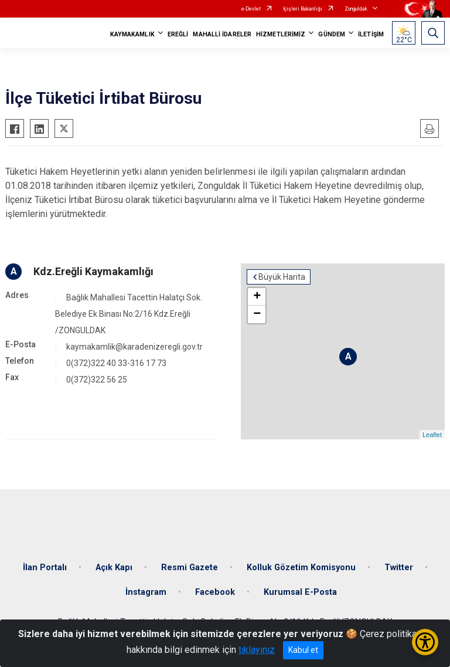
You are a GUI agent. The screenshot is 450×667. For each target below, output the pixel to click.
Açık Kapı (114, 568)
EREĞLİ (178, 34)
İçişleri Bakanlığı (302, 9)
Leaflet (432, 434)
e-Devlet (251, 9)
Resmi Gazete (189, 568)
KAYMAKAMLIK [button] (132, 34)
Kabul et (303, 650)
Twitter (398, 568)
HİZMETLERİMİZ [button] (280, 34)
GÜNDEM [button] (331, 34)
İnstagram (145, 592)
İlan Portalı (45, 568)
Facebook (215, 592)
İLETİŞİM (371, 34)
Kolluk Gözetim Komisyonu (301, 568)
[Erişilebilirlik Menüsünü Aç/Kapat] (425, 642)
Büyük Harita (281, 277)
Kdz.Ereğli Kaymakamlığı (93, 271)
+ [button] (257, 297)
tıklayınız (256, 649)
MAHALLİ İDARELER (222, 34)
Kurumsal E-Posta (300, 592)
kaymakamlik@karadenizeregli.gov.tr (134, 346)
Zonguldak (356, 9)
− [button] (257, 314)
